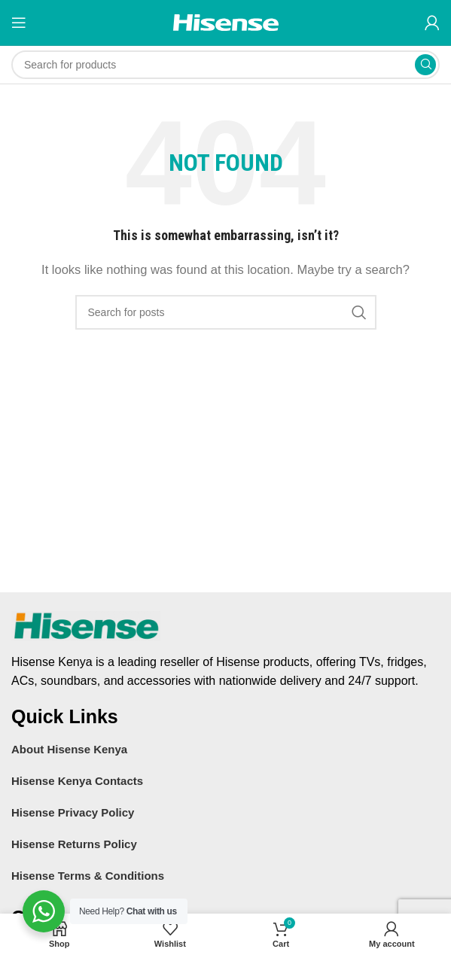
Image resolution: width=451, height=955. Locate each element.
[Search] (225, 64)
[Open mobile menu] (19, 23)
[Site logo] (226, 21)
